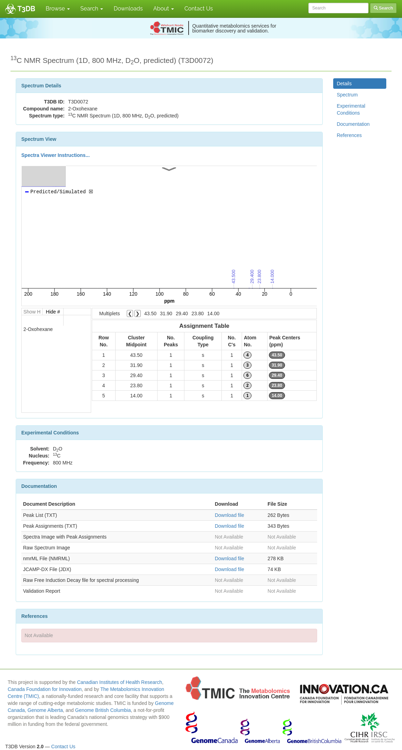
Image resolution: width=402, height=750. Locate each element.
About (163, 8)
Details (344, 83)
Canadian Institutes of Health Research (119, 682)
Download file (229, 515)
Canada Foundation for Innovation (45, 689)
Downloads (128, 8)
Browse (58, 8)
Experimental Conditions (351, 109)
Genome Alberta (45, 710)
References (349, 135)
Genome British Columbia (103, 710)
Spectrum (347, 95)
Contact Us (198, 8)
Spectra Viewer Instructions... (55, 155)
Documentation (353, 124)
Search (91, 8)
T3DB (26, 9)
